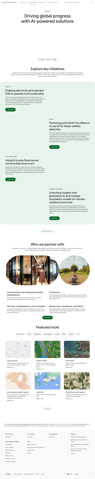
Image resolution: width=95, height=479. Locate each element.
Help (69, 474)
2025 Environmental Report (78, 437)
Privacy (37, 474)
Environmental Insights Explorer (36, 447)
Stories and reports (52, 2)
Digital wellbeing (9, 450)
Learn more (10, 109)
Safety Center (9, 456)
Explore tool (10, 367)
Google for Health (10, 458)
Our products (24, 2)
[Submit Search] (92, 2)
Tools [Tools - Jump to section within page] (54, 59)
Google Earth (31, 450)
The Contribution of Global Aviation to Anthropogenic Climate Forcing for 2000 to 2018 (26, 424)
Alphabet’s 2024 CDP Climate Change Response (79, 450)
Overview (8, 437)
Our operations (42, 2)
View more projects (47, 231)
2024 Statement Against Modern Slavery (80, 445)
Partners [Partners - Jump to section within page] (48, 59)
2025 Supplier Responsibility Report (79, 440)
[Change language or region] (82, 474)
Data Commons (31, 444)
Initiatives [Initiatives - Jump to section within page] (42, 59)
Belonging (8, 453)
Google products (28, 474)
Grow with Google (10, 461)
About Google (18, 474)
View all (29, 453)
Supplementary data (83, 424)
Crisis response (9, 447)
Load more (47, 408)
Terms (43, 474)
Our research (32, 2)
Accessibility (8, 444)
